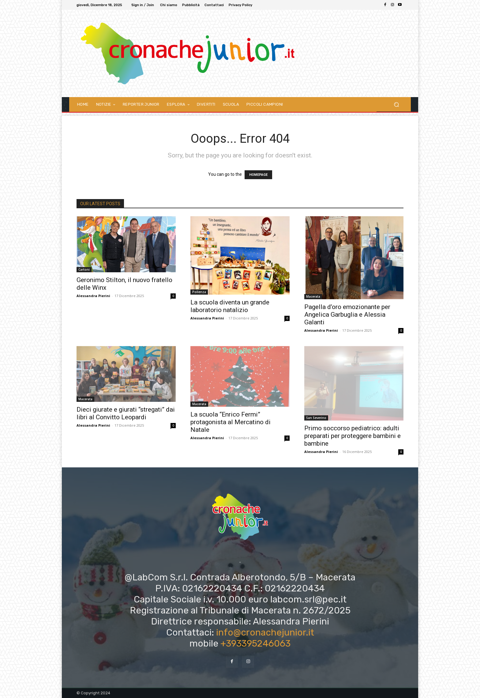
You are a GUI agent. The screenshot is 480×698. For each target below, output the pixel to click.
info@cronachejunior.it (265, 632)
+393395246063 (255, 643)
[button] (396, 104)
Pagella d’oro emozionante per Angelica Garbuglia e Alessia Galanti (347, 314)
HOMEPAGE (258, 175)
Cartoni (84, 269)
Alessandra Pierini (93, 295)
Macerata (313, 296)
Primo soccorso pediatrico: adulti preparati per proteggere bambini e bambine (352, 435)
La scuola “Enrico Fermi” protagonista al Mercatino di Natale (230, 422)
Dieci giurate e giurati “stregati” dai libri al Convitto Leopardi (126, 413)
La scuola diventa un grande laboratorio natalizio (229, 306)
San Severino (316, 418)
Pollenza (199, 292)
